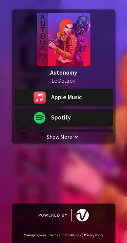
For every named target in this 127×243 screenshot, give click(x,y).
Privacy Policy (94, 235)
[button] (64, 98)
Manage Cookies (35, 235)
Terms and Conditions (65, 235)
